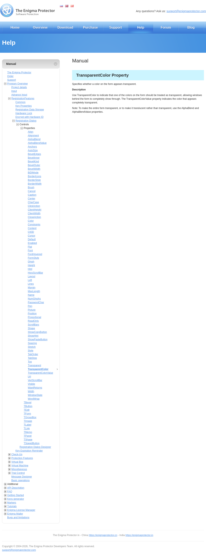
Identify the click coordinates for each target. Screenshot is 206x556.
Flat (30, 246)
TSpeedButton (32, 443)
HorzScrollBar (35, 272)
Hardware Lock (23, 113)
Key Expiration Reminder (29, 450)
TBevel (27, 402)
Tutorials (12, 506)
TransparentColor (38, 369)
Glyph (31, 261)
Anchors (32, 146)
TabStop (32, 358)
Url (29, 376)
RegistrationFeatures (22, 98)
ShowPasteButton (37, 339)
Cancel (31, 191)
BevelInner (34, 157)
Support (115, 27)
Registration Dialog (25, 120)
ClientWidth (34, 213)
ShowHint (33, 335)
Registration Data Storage (29, 109)
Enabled (32, 243)
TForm (27, 413)
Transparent (34, 365)
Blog (191, 27)
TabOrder (33, 354)
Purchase (90, 27)
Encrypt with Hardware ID (29, 117)
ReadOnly (33, 321)
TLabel (27, 424)
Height (31, 265)
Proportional (34, 317)
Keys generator (15, 498)
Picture (31, 309)
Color (31, 220)
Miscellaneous (19, 469)
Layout (31, 276)
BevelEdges (34, 154)
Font (30, 250)
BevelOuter (34, 165)
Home (15, 27)
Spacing (32, 343)
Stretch (32, 346)
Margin (31, 287)
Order (10, 76)
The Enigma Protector (19, 72)
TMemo (28, 432)
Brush (31, 187)
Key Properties (23, 105)
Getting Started (15, 495)
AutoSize (33, 150)
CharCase (33, 202)
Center (31, 198)
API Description (15, 487)
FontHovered (35, 254)
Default (32, 239)
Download (65, 27)
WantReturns (35, 387)
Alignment (33, 135)
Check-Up (16, 454)
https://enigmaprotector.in (139, 535)
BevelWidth (34, 168)
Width (31, 391)
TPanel (28, 435)
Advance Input (19, 94)
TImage (28, 421)
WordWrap (34, 398)
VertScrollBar (35, 380)
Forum (166, 27)
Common (20, 102)
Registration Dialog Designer (35, 447)
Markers (11, 502)
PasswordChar (36, 302)
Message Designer (21, 476)
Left (30, 280)
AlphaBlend (34, 139)
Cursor (31, 235)
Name (31, 295)
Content (32, 228)
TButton (28, 406)
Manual (11, 64)
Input (14, 91)
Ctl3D (31, 232)
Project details (19, 87)
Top (30, 361)
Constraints (34, 224)
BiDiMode (33, 172)
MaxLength (34, 291)
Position (32, 313)
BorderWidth (35, 183)
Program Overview (17, 83)
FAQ (9, 491)
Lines (31, 283)
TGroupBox (30, 417)
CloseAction (34, 217)
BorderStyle (34, 180)
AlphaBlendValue (37, 143)
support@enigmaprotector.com (186, 11)
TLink (27, 428)
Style (30, 350)
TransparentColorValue (40, 372)
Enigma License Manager (21, 510)
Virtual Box (17, 461)
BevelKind (33, 161)
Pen (30, 306)
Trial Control (18, 473)
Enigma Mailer (15, 513)
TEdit (26, 410)
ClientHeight (34, 209)
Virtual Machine (19, 465)
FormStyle (33, 257)
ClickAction (34, 206)
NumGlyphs (34, 298)
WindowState (35, 395)
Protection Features (22, 458)
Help (140, 27)
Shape (31, 328)
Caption (32, 194)
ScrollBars (33, 324)
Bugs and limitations (18, 517)
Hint (30, 269)
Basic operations (20, 480)
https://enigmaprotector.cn (103, 535)
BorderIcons (34, 176)
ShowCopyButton (37, 332)
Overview (40, 27)
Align (30, 131)
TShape (28, 439)
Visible (31, 384)
